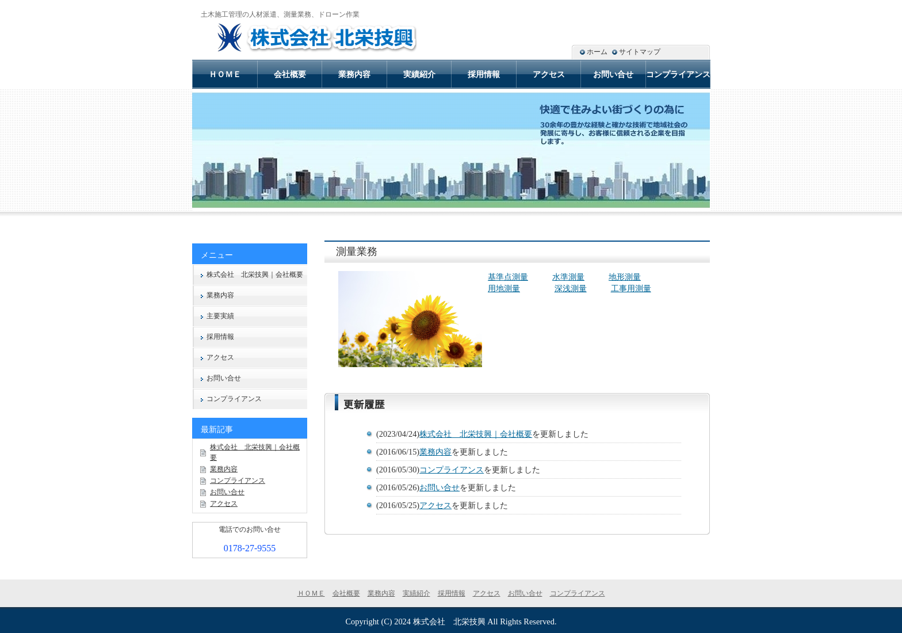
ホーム (597, 52)
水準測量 (568, 276)
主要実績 (220, 316)
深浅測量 (571, 288)
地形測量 (625, 276)
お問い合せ (439, 487)
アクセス (435, 505)
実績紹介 (419, 74)
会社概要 (290, 74)
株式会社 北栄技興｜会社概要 (475, 433)
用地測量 (504, 288)
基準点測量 (508, 276)
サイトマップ (639, 52)
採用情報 (220, 337)
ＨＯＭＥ (225, 74)
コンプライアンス (451, 469)
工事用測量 (631, 288)
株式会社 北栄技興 (449, 621)
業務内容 (435, 451)
